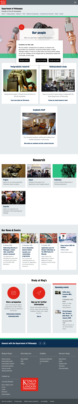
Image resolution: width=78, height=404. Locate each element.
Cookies (52, 401)
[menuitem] (4, 14)
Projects (5, 180)
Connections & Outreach (47, 14)
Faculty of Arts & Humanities (11, 11)
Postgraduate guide (13, 316)
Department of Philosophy (12, 8)
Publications (57, 180)
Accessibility (44, 401)
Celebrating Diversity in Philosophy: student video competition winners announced (10, 251)
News (56, 14)
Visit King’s (62, 366)
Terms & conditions (7, 401)
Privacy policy (18, 401)
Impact (31, 180)
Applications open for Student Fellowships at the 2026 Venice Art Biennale (48, 251)
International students (7, 366)
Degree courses (6, 359)
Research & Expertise (33, 14)
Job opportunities (63, 368)
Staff (22, 361)
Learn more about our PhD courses (20, 100)
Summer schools (6, 368)
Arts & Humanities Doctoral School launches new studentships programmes (27, 252)
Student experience (7, 370)
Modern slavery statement (31, 401)
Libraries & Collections (46, 359)
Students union (63, 363)
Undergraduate (10, 14)
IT (40, 363)
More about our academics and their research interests (39, 143)
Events (61, 14)
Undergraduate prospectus (13, 314)
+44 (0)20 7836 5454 (7, 381)
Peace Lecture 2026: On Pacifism (68, 246)
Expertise (6, 207)
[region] (39, 52)
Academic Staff (39, 109)
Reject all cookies (41, 60)
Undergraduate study (58, 66)
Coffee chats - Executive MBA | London (67, 294)
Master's (18, 14)
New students (24, 359)
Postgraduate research (20, 66)
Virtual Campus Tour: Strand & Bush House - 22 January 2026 (67, 314)
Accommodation (44, 361)
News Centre (62, 359)
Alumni (22, 363)
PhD (24, 14)
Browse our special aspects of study (58, 100)
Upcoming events (62, 287)
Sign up (39, 316)
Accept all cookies (54, 60)
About (3, 14)
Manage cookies (24, 60)
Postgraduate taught (7, 361)
